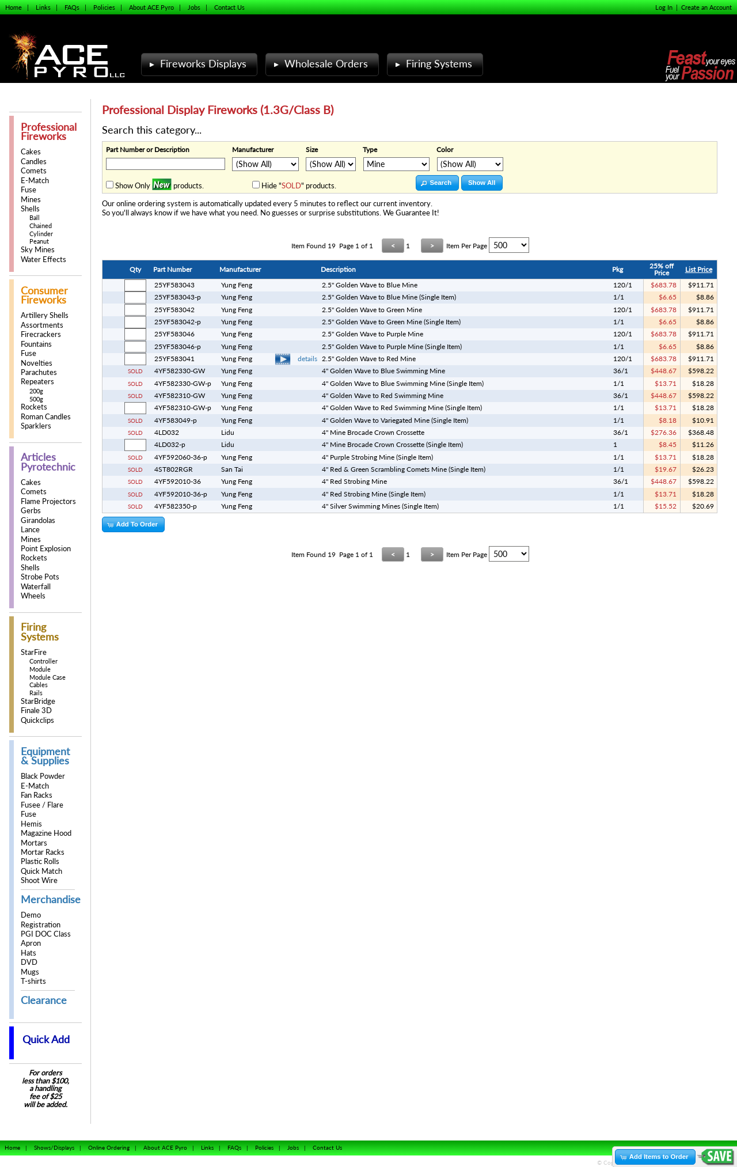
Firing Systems (432, 64)
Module (40, 669)
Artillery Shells (45, 315)
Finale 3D (36, 710)
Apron (31, 943)
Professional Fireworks (49, 131)
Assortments (42, 325)
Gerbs (31, 510)
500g (36, 399)
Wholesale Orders (319, 64)
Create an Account (706, 7)
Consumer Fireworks (44, 295)
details (307, 358)
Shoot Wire (39, 880)
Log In (664, 7)
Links (43, 7)
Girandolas (38, 520)
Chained (40, 225)
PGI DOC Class (46, 934)
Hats (28, 953)
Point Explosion (46, 548)
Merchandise (51, 899)
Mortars (34, 843)
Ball (34, 217)
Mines (31, 199)
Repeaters (37, 381)
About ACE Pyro (151, 7)
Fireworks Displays (196, 64)
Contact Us (229, 7)
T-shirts (33, 981)
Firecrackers (41, 334)
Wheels (33, 596)
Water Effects (43, 259)
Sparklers (36, 426)
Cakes (31, 151)
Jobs (194, 7)
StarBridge (38, 701)
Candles (34, 161)
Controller (43, 661)
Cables (38, 684)
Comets (34, 170)
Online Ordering (109, 1147)
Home (13, 7)
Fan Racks (36, 795)
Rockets (34, 407)
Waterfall (36, 586)
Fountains (36, 344)
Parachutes (39, 372)
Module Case (47, 677)
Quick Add (46, 1039)
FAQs (71, 7)
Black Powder (43, 776)
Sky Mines (38, 249)
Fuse (28, 189)
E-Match (35, 180)
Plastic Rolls (40, 861)
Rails (36, 692)
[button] (437, 183)
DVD (29, 962)
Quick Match (41, 871)
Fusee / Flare (42, 805)
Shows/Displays (54, 1147)
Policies (104, 7)
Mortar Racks (42, 852)
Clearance (44, 1000)
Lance (30, 529)
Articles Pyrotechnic (48, 461)
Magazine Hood (46, 833)
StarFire (34, 652)
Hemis (31, 824)
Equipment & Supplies (45, 756)
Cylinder (41, 233)
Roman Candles (46, 416)
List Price (698, 269)
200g (36, 391)
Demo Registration (40, 920)
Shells (30, 208)
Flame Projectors (48, 501)
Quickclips (37, 720)
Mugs (30, 972)
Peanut (39, 241)
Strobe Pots (40, 577)
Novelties (36, 363)
